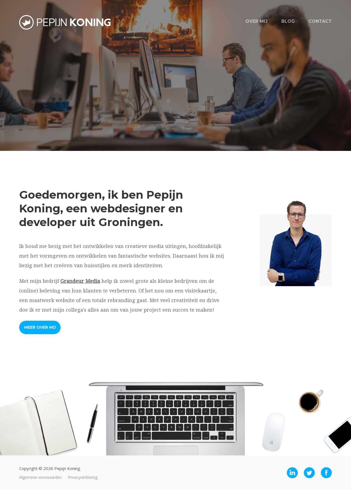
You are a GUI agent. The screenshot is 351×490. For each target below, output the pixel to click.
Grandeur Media (80, 281)
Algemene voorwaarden (40, 477)
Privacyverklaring (82, 477)
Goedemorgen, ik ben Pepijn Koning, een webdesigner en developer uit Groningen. (101, 208)
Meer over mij (40, 327)
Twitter (309, 472)
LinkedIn (292, 472)
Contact (320, 21)
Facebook (326, 472)
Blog (288, 21)
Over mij (256, 21)
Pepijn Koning (65, 22)
